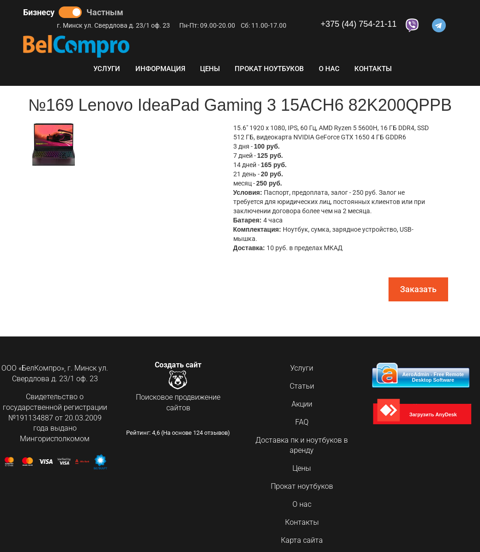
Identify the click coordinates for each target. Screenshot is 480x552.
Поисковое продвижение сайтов (178, 403)
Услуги (106, 69)
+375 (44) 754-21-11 (359, 24)
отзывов (216, 434)
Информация (160, 69)
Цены (210, 69)
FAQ (302, 422)
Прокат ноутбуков (269, 69)
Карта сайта (302, 540)
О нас (329, 69)
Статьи (302, 386)
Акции (302, 404)
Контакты (373, 69)
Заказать (418, 289)
